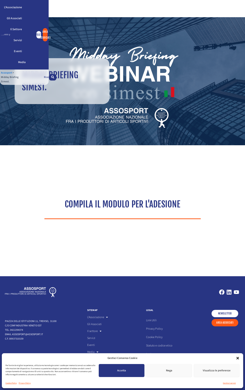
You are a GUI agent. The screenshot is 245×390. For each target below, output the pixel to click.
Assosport (10, 31)
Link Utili (151, 320)
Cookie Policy (11, 383)
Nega (169, 370)
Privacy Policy (25, 383)
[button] (238, 358)
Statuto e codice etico (159, 346)
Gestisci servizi (229, 383)
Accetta (121, 370)
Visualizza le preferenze (217, 370)
